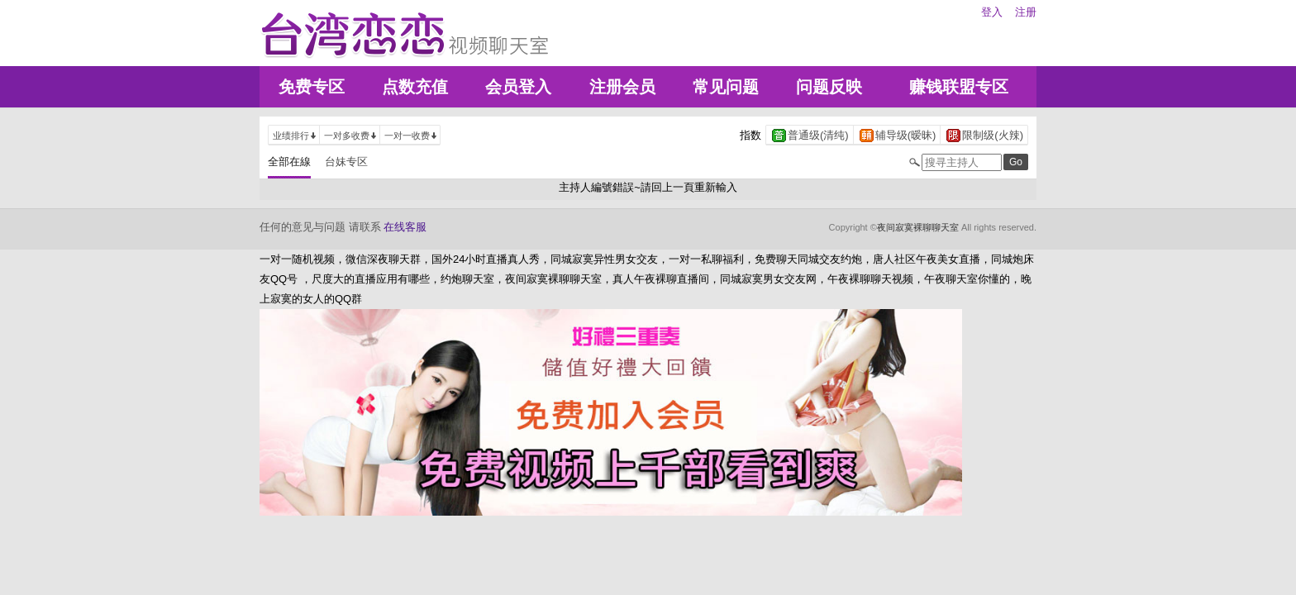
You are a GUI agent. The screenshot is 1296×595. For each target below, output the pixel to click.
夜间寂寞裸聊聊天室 (918, 227)
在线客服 (405, 227)
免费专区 (312, 87)
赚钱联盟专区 (958, 87)
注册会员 (622, 87)
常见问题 (726, 87)
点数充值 (415, 87)
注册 (1025, 12)
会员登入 (518, 87)
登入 (992, 12)
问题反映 (829, 87)
